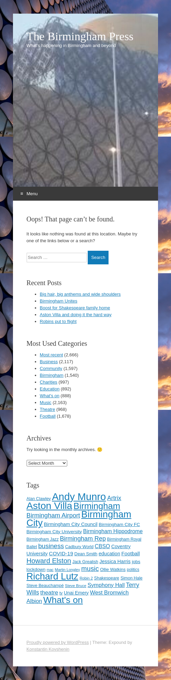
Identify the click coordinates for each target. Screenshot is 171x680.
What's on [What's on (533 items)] (63, 600)
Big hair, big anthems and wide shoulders (80, 294)
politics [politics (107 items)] (133, 569)
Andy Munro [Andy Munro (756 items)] (79, 496)
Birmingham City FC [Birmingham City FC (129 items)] (119, 524)
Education (50, 388)
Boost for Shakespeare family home (75, 307)
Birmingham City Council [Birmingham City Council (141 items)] (71, 524)
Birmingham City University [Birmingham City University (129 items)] (54, 531)
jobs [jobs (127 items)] (136, 561)
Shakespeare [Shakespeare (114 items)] (106, 578)
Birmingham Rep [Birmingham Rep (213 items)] (83, 538)
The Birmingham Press (80, 36)
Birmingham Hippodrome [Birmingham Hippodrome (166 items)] (113, 531)
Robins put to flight (58, 321)
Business (49, 361)
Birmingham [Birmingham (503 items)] (96, 506)
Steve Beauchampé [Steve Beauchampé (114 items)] (45, 585)
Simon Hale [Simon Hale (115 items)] (131, 578)
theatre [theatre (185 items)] (49, 592)
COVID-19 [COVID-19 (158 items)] (61, 553)
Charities (48, 382)
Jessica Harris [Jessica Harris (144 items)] (114, 561)
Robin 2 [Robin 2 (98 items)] (86, 578)
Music (46, 402)
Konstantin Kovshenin (48, 649)
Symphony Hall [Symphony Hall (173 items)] (106, 585)
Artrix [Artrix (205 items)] (114, 498)
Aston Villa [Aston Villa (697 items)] (49, 505)
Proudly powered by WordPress (58, 642)
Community (51, 368)
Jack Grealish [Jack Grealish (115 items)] (85, 561)
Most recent (51, 354)
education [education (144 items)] (109, 553)
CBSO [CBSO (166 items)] (102, 546)
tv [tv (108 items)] (60, 593)
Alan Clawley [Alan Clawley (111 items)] (39, 498)
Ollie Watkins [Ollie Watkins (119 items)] (113, 569)
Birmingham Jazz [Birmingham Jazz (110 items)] (43, 539)
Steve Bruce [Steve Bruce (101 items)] (75, 586)
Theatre (47, 409)
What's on (49, 395)
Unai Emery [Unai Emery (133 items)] (76, 593)
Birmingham (51, 375)
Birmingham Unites (58, 301)
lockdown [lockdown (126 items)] (36, 569)
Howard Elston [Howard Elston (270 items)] (49, 561)
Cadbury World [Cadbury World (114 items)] (79, 546)
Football (48, 416)
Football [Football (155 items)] (131, 553)
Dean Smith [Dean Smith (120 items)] (85, 553)
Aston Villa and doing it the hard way (76, 314)
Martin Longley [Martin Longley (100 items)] (67, 570)
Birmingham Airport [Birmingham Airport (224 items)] (53, 515)
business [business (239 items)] (51, 546)
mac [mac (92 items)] (50, 570)
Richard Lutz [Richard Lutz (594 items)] (53, 576)
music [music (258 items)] (90, 568)
